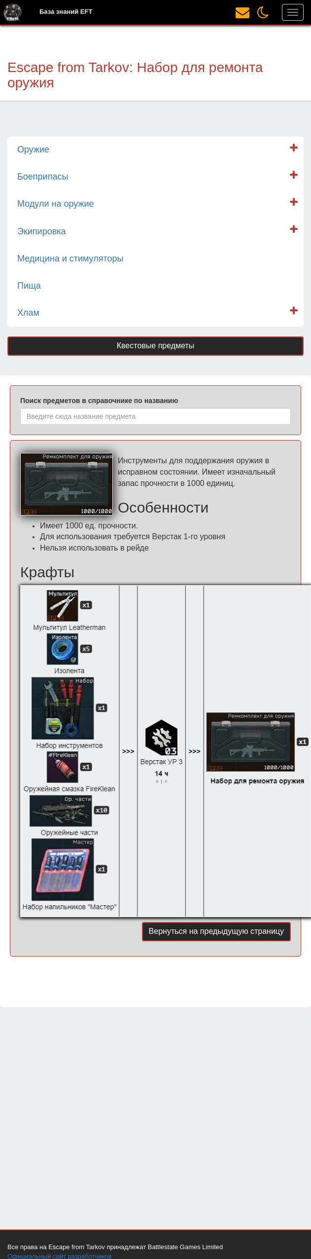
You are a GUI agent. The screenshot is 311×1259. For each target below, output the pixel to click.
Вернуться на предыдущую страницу (216, 931)
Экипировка (41, 231)
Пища (29, 286)
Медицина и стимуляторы (70, 258)
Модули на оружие (55, 204)
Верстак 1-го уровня (188, 536)
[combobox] (155, 416)
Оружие (33, 149)
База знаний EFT (65, 11)
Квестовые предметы (156, 345)
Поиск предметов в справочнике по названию (99, 401)
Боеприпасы (42, 177)
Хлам (28, 313)
